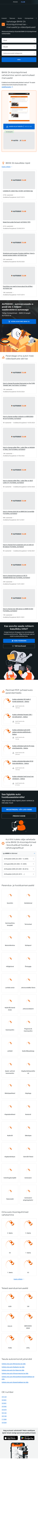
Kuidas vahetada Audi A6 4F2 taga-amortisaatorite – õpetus (23, 747)
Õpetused (12, 18)
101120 (4, 1416)
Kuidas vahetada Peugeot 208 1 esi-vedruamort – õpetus (22, 716)
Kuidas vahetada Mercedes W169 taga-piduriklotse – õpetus (22, 762)
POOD (15, 2)
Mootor (20, 18)
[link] (7, 87)
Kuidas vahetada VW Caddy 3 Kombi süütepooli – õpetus (21, 700)
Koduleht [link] (4, 18)
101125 (4, 1397)
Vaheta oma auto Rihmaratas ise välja (14, 1364)
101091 (4, 1403)
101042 (4, 1406)
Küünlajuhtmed (29, 18)
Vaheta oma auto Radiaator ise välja (13, 1367)
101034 (4, 1422)
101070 (4, 1410)
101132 (4, 1413)
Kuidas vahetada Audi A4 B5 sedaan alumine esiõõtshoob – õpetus (22, 732)
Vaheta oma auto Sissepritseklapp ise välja (15, 1382)
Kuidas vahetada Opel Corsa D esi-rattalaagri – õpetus (23, 777)
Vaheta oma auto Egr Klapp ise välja (13, 1370)
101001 (4, 1400)
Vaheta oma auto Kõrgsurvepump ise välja (15, 1373)
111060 (4, 1419)
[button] (19, 140)
